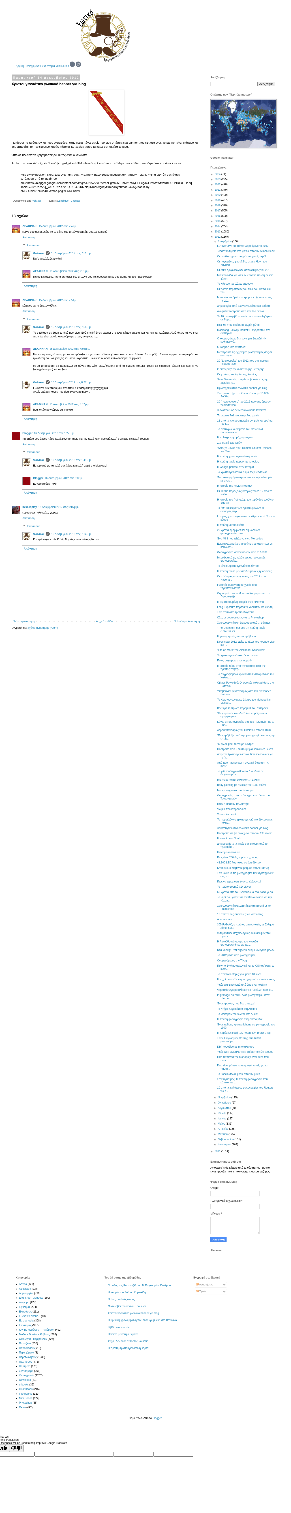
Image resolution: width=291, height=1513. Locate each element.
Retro (22, 1407)
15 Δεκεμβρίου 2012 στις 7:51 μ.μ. (71, 253)
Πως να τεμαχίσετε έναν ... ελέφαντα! (239, 881)
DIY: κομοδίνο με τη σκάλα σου (235, 1046)
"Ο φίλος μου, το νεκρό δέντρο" (235, 744)
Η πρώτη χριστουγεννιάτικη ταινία (237, 456)
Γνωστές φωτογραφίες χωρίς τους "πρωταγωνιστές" (237, 586)
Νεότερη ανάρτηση (24, 621)
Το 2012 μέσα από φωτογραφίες (236, 955)
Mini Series (62, 66)
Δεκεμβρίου (225, 241)
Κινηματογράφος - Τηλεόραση (36, 1329)
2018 (218, 205)
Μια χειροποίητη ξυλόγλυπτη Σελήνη (238, 779)
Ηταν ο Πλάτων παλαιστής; (233, 804)
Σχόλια (201, 1291)
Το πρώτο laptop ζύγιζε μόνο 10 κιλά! (239, 974)
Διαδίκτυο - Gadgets (69, 200)
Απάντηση (28, 237)
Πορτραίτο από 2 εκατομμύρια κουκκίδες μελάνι (245, 749)
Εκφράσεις (25, 1311)
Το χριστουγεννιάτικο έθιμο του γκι (237, 655)
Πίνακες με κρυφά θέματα (123, 1334)
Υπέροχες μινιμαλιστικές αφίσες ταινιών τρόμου (245, 1051)
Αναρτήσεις (204, 1284)
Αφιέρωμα (25, 1288)
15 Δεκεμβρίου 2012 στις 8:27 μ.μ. (71, 382)
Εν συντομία (47, 66)
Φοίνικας (38, 253)
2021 (218, 189)
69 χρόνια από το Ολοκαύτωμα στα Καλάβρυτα (245, 892)
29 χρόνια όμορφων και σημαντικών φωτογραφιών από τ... (238, 531)
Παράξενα (25, 1343)
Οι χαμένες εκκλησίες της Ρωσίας (237, 374)
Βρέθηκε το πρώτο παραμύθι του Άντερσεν (242, 708)
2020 (218, 194)
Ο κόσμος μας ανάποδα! (231, 347)
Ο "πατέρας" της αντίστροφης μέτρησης (240, 369)
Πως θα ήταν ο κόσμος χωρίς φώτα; (238, 324)
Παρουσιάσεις (27, 1348)
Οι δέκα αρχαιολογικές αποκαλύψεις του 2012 (244, 270)
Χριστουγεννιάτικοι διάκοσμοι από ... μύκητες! (244, 622)
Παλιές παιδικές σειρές (121, 1299)
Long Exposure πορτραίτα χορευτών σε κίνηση (245, 607)
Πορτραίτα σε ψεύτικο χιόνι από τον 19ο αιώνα (244, 833)
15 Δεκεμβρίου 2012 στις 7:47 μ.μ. (59, 226)
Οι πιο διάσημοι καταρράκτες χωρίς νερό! (241, 256)
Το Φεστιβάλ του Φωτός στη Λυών (237, 1014)
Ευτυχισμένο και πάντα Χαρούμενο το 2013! (243, 245)
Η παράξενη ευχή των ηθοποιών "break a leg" (244, 1032)
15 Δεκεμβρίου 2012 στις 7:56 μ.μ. (71, 327)
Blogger (27, 433)
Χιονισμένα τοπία (227, 814)
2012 (218, 236)
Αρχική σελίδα (104, 621)
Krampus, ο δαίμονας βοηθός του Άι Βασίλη (243, 867)
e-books (24, 1384)
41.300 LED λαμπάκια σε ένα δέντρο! (239, 862)
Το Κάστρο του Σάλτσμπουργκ (235, 283)
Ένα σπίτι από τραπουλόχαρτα (235, 612)
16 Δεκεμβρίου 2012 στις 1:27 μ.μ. (54, 433)
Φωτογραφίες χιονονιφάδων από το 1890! (242, 552)
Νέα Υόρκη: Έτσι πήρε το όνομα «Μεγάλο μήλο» (245, 950)
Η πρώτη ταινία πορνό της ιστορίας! (238, 461)
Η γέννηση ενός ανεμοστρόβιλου (236, 636)
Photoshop (25, 1402)
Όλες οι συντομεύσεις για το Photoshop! (240, 617)
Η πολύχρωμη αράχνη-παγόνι (234, 437)
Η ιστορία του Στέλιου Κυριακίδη (127, 1292)
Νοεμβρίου (224, 1097)
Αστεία (23, 1284)
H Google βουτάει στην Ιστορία (235, 467)
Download (25, 1379)
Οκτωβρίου (225, 1102)
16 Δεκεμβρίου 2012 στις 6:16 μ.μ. (58, 507)
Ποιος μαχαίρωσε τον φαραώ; (234, 660)
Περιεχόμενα (32, 66)
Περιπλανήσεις (27, 1357)
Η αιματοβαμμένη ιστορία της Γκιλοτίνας (240, 601)
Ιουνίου (222, 1118)
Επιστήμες (25, 1325)
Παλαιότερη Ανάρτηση (187, 621)
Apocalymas (224, 919)
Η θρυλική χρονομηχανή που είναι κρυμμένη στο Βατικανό (142, 1320)
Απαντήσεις (33, 245)
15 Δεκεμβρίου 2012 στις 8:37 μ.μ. (69, 404)
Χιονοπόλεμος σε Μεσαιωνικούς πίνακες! (241, 410)
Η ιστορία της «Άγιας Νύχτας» (234, 485)
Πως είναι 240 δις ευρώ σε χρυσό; (237, 857)
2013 (218, 231)
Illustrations (26, 1389)
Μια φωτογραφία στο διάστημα (235, 790)
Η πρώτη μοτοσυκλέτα (230, 524)
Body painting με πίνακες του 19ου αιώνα (241, 784)
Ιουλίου (222, 1113)
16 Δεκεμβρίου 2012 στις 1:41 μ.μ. (71, 460)
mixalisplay (29, 507)
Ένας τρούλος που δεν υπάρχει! (236, 1003)
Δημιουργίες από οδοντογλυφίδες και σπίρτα (243, 305)
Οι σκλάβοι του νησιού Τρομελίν (127, 1306)
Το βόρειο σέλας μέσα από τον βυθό (238, 1074)
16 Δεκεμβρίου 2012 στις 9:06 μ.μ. (65, 478)
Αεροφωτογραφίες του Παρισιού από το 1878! (244, 730)
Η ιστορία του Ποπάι (229, 838)
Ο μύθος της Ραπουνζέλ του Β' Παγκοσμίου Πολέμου (139, 1285)
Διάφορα (24, 1302)
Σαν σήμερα (26, 1370)
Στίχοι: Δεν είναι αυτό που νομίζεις (128, 1341)
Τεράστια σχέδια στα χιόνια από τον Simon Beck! (246, 251)
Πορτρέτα (24, 1366)
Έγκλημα (24, 1306)
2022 (218, 184)
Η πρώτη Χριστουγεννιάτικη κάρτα (128, 1348)
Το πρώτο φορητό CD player (234, 886)
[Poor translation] (16, 1448)
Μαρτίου (223, 1134)
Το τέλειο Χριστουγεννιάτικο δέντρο (238, 565)
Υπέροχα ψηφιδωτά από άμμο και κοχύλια (242, 984)
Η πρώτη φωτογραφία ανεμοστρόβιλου (240, 1019)
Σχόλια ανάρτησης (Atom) (43, 627)
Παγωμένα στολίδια (228, 852)
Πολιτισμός (25, 1361)
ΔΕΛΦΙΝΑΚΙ (29, 226)
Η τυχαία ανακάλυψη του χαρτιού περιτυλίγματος (246, 979)
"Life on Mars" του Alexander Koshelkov (241, 650)
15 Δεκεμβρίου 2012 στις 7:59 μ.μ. (69, 348)
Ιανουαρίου (225, 1144)
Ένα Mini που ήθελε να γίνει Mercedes (240, 538)
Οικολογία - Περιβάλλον (33, 1338)
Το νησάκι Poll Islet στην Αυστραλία (238, 415)
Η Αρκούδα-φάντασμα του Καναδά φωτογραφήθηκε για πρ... (237, 943)
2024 (218, 174)
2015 (218, 221)
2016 (218, 215)
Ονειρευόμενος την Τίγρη (232, 960)
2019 (218, 200)
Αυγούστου (225, 1108)
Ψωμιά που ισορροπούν (231, 809)
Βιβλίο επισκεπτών (119, 1327)
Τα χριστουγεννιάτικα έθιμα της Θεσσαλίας (242, 472)
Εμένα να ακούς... (29, 1316)
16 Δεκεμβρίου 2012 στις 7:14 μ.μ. (71, 534)
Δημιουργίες (26, 1293)
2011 (218, 1151)
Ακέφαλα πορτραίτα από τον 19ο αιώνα (240, 311)
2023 (218, 179)
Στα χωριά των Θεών (229, 442)
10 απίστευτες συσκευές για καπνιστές (240, 914)
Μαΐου (222, 1123)
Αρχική (20, 66)
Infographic (25, 1393)
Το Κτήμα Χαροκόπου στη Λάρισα (237, 1008)
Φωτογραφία (26, 1375)
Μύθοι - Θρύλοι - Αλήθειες (34, 1334)
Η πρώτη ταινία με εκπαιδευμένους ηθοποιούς (244, 571)
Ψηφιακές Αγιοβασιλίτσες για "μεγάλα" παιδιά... (245, 989)
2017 (218, 210)
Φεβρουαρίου (226, 1139)
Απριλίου (223, 1128)
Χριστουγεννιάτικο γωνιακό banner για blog (242, 828)
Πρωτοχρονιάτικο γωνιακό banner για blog (242, 388)
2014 (218, 226)
